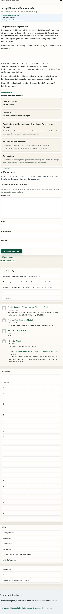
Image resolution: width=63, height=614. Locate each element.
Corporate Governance (49, 351)
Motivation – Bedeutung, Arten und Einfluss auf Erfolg (21, 276)
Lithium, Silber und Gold (38, 307)
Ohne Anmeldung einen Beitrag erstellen (17, 554)
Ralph (10, 330)
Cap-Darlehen (21, 330)
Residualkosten (8, 293)
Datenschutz (7, 543)
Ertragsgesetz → (7, 260)
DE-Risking (7, 298)
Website (4, 240)
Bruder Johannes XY (16, 307)
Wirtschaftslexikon (9, 560)
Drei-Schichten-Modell (23, 320)
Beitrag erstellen (8, 532)
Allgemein (6, 382)
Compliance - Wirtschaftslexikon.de (22, 351)
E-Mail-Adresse (7, 231)
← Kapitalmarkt (7, 257)
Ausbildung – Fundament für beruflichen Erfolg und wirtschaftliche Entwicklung (30, 282)
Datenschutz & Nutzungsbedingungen (16, 580)
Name (3, 221)
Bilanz (18, 341)
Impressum (7, 549)
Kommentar (5, 195)
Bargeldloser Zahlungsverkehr (14, 20)
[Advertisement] (31, 56)
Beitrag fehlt (7, 538)
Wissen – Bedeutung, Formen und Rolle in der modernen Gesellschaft (27, 287)
